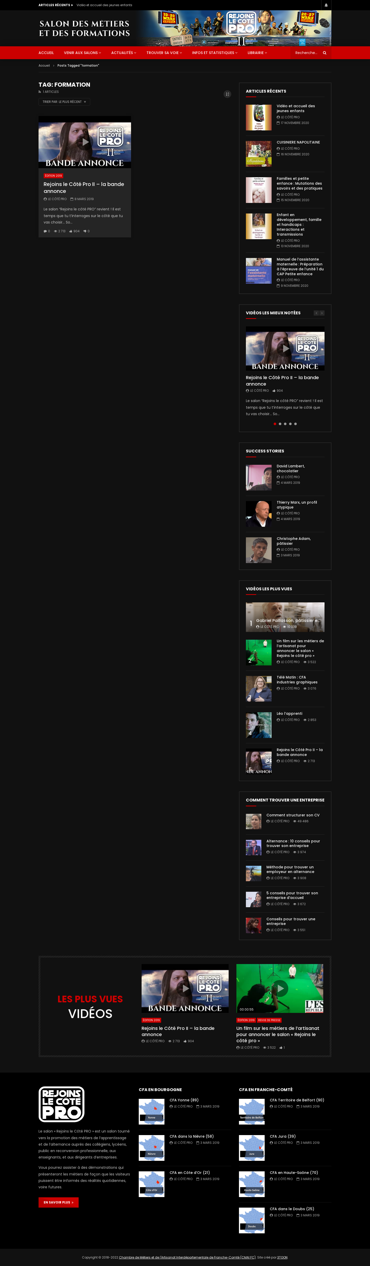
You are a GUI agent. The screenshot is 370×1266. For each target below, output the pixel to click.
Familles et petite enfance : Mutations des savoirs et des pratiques (299, 183)
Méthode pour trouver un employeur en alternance (290, 869)
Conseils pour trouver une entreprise (290, 921)
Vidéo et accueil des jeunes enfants (104, 5)
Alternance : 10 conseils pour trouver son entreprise (293, 844)
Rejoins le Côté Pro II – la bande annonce (84, 188)
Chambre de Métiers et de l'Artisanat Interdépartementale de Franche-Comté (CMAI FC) (187, 1257)
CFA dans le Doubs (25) (292, 1208)
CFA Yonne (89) (184, 1100)
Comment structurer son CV (293, 815)
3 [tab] (285, 424)
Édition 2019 (53, 176)
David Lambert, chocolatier (291, 468)
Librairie (256, 52)
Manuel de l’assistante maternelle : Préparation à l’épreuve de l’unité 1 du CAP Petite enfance (300, 267)
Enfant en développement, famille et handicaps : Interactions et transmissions (299, 224)
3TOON (282, 1257)
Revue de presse (269, 1020)
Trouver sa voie (162, 52)
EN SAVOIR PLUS (58, 1202)
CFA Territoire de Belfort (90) (297, 1100)
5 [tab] (295, 424)
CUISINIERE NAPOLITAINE (298, 142)
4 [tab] (290, 424)
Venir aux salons (81, 52)
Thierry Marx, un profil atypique (297, 505)
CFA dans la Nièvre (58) (192, 1136)
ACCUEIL (46, 52)
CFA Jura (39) (283, 1136)
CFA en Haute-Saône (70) (294, 1172)
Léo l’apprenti (289, 713)
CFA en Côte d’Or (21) (190, 1172)
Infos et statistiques (213, 52)
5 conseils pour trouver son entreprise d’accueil (292, 895)
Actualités (122, 52)
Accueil (44, 65)
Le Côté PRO (57, 199)
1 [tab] (275, 424)
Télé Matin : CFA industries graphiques (297, 680)
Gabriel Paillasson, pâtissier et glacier (295, 620)
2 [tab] (280, 424)
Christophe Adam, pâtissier (294, 541)
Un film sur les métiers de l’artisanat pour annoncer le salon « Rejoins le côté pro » (300, 648)
